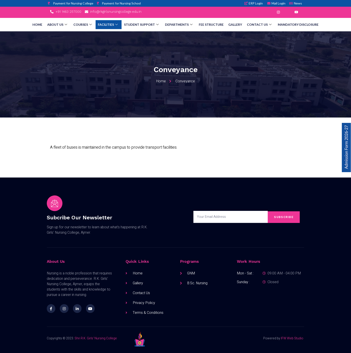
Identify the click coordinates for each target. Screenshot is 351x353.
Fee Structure (209, 24)
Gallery (232, 24)
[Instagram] (278, 12)
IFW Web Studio (292, 338)
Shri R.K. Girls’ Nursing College (96, 338)
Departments (178, 24)
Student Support (142, 24)
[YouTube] (296, 12)
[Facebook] (269, 12)
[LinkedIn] (287, 12)
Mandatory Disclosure (292, 24)
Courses (86, 24)
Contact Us (254, 24)
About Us (62, 24)
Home (43, 24)
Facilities (110, 24)
